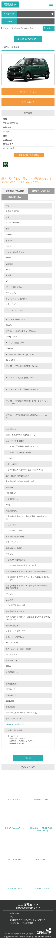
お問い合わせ (15, 913)
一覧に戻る (28, 758)
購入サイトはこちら (28, 92)
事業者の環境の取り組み (29, 155)
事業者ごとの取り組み (41, 191)
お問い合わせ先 (28, 102)
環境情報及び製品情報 (15, 191)
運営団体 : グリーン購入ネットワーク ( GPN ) (28, 920)
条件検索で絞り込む (28, 39)
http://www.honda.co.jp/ (15, 724)
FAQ (11, 917)
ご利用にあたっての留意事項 (21, 923)
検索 (47, 28)
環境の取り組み (15, 197)
